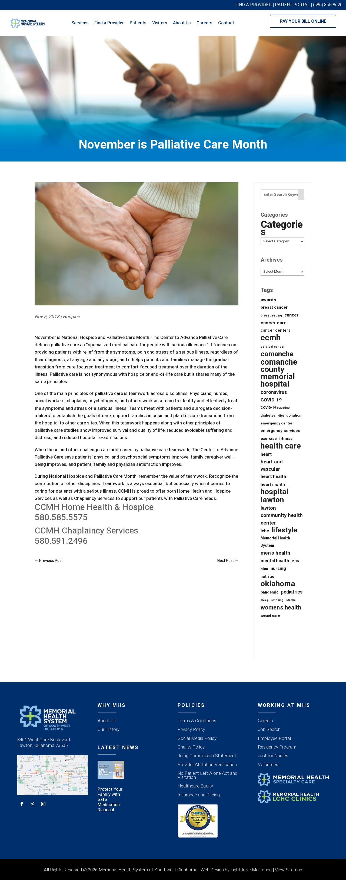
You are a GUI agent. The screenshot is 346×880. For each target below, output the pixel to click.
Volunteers (269, 764)
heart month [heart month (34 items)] (273, 484)
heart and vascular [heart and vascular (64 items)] (272, 465)
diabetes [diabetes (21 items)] (268, 415)
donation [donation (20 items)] (293, 415)
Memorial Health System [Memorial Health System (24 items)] (275, 542)
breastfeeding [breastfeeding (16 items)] (271, 315)
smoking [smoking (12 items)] (277, 600)
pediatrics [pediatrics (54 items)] (291, 592)
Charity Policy (191, 747)
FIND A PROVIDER (253, 5)
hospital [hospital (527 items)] (275, 492)
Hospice (71, 316)
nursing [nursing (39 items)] (278, 568)
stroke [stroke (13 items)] (291, 600)
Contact (226, 23)
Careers (204, 23)
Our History (108, 729)
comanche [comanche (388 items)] (277, 354)
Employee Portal (274, 738)
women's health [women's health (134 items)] (281, 607)
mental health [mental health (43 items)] (275, 561)
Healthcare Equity (195, 786)
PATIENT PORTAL (292, 5)
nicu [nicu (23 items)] (264, 569)
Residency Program (277, 747)
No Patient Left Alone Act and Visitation (207, 775)
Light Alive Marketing (251, 869)
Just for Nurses (273, 755)
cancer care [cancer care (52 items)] (274, 322)
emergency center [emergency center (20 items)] (276, 423)
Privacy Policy (191, 729)
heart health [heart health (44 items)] (273, 476)
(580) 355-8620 (327, 5)
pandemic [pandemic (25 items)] (269, 592)
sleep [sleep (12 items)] (265, 600)
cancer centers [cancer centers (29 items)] (275, 330)
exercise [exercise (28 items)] (269, 438)
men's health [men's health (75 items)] (275, 553)
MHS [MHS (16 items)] (295, 561)
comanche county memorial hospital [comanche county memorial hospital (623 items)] (279, 373)
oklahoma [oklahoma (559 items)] (278, 584)
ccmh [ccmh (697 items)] (271, 337)
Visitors (159, 23)
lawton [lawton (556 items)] (272, 500)
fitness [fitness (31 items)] (285, 438)
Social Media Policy (197, 738)
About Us (182, 23)
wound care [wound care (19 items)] (270, 615)
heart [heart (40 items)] (266, 454)
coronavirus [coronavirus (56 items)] (274, 392)
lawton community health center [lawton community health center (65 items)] (282, 515)
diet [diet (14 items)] (281, 415)
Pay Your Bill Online (303, 21)
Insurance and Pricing (199, 795)
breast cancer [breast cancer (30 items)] (274, 307)
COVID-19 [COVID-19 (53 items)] (271, 400)
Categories (282, 228)
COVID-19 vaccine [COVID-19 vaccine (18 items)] (275, 407)
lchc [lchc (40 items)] (265, 531)
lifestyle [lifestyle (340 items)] (284, 530)
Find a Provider (109, 23)
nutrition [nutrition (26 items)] (269, 576)
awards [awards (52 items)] (268, 299)
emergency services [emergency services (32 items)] (280, 431)
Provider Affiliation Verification (207, 764)
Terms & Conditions (197, 720)
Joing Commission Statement (207, 755)
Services (79, 23)
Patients (138, 23)
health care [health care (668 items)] (281, 446)
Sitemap (294, 869)
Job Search (269, 729)
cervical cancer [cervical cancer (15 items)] (273, 346)
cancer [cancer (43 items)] (291, 315)
